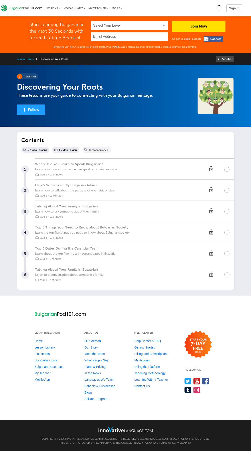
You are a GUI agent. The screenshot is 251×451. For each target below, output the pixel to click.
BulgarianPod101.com (153, 438)
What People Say (96, 360)
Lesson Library (25, 59)
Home (39, 341)
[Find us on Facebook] (205, 381)
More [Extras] (116, 8)
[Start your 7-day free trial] (198, 344)
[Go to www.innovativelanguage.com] (125, 429)
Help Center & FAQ (147, 341)
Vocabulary (73, 8)
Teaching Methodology (149, 373)
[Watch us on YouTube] (196, 381)
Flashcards (42, 354)
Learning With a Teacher (151, 379)
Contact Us (142, 386)
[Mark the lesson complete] (226, 169)
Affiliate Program (95, 399)
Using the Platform (147, 366)
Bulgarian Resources (49, 366)
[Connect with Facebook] (213, 39)
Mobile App (42, 379)
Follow (33, 110)
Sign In (234, 8)
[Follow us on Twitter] (187, 381)
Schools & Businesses (99, 386)
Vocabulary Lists (46, 360)
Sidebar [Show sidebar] (227, 59)
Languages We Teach (99, 379)
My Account (142, 360)
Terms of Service (171, 442)
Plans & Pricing (94, 366)
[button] (219, 8)
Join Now (198, 26)
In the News (92, 373)
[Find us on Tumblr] (187, 389)
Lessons (52, 8)
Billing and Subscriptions (151, 354)
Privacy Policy (113, 47)
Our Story (91, 347)
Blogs (88, 392)
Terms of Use (98, 47)
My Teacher (97, 8)
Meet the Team (94, 354)
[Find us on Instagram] (196, 389)
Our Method (92, 341)
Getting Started (144, 347)
